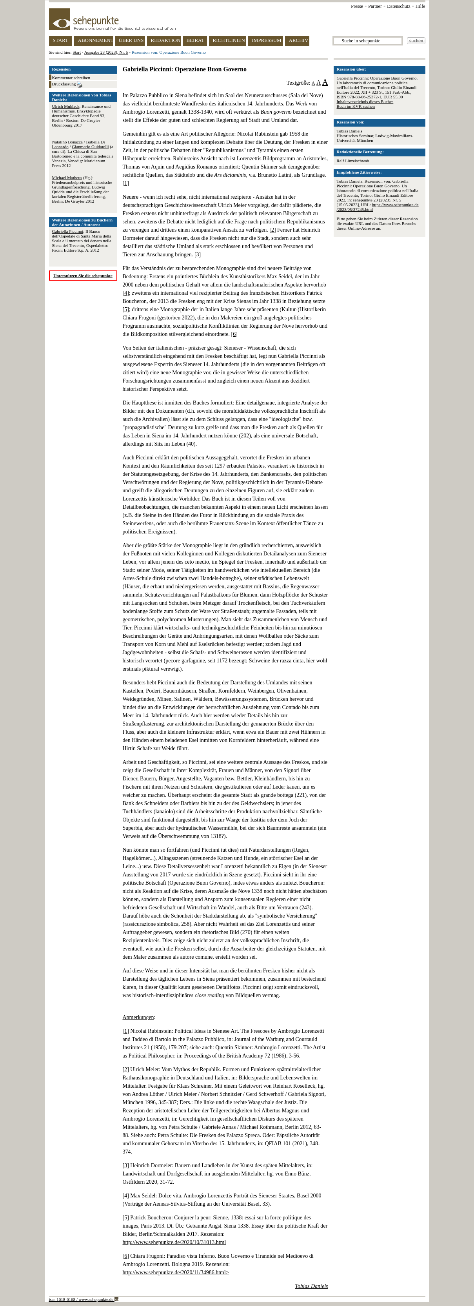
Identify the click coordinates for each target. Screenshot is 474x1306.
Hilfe (420, 6)
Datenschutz (398, 6)
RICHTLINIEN (229, 40)
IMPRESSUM (266, 40)
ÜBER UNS (131, 40)
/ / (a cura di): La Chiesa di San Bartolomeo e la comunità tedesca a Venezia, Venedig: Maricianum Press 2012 (83, 154)
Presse (357, 6)
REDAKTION (166, 40)
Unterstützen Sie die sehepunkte (83, 275)
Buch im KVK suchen (356, 106)
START (60, 40)
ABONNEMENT (95, 40)
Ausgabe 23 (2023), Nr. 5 (106, 52)
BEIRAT (196, 40)
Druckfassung (67, 85)
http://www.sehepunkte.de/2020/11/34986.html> (176, 1272)
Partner (375, 6)
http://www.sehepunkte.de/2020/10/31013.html (174, 1242)
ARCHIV (299, 40)
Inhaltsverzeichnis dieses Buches (365, 101)
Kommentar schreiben (71, 77)
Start (77, 52)
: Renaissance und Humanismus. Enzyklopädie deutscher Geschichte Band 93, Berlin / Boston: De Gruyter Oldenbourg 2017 (81, 115)
